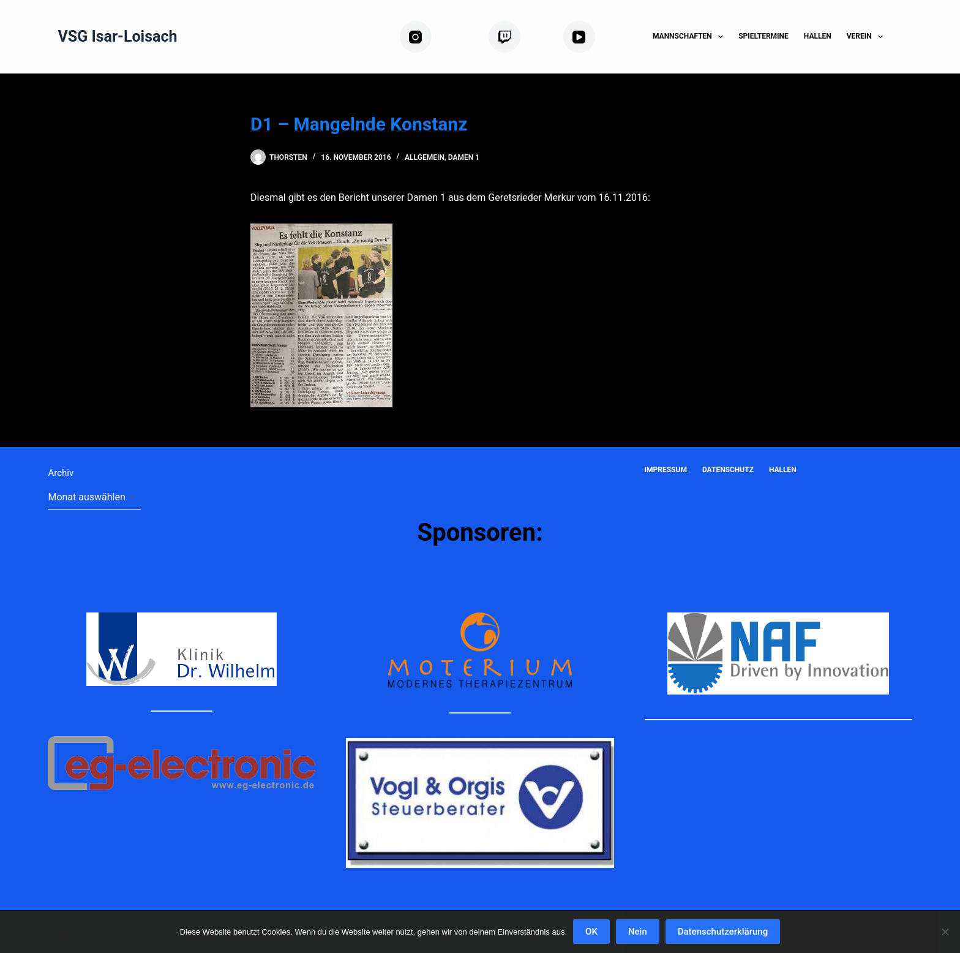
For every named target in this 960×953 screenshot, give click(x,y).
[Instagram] (439, 37)
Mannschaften (690, 36)
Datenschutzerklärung (723, 931)
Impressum (666, 469)
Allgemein (424, 157)
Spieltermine (763, 36)
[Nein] (945, 931)
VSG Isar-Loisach (117, 36)
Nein (637, 931)
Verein (867, 36)
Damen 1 (463, 157)
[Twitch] (521, 37)
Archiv (60, 472)
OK (591, 931)
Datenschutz (728, 469)
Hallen (817, 36)
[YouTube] (598, 37)
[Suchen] (907, 37)
